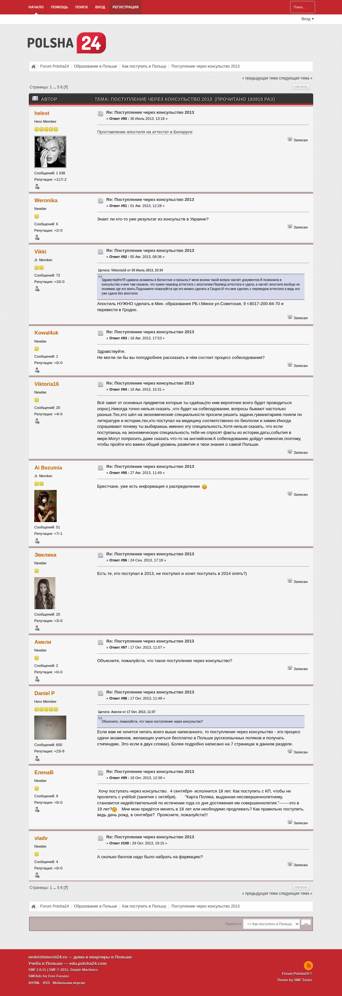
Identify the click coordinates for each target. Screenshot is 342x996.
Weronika (46, 200)
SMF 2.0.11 (37, 970)
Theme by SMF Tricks (294, 980)
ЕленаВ (44, 772)
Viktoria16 (47, 384)
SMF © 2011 (58, 970)
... (55, 87)
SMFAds (35, 976)
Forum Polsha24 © (297, 973)
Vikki (40, 251)
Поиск (82, 7)
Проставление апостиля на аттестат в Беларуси (144, 131)
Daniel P (45, 693)
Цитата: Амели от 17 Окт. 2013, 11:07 (126, 712)
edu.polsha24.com (87, 963)
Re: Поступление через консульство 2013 (150, 112)
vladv (41, 838)
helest (42, 113)
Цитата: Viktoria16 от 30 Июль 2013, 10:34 (130, 270)
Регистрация (125, 7)
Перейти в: (233, 924)
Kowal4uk (47, 333)
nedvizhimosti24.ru (47, 957)
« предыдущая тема (260, 78)
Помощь (59, 7)
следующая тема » (296, 78)
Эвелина (45, 555)
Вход (100, 7)
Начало (36, 7)
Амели (43, 642)
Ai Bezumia (48, 467)
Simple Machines (84, 970)
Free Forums (58, 976)
